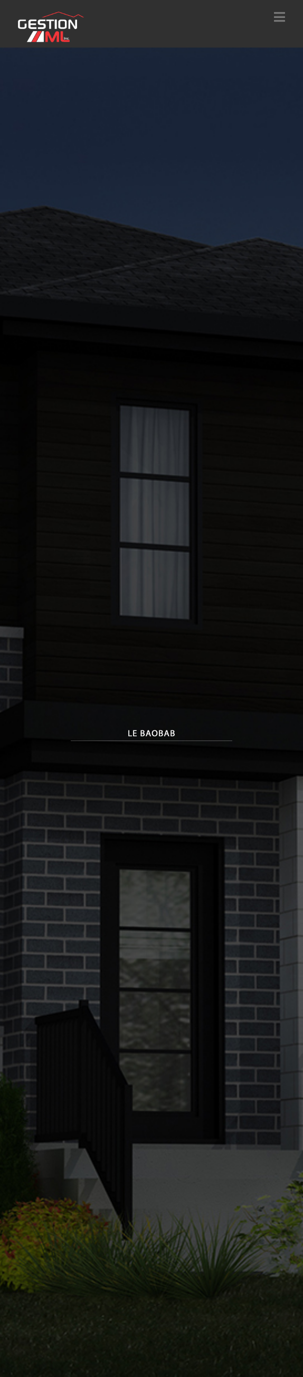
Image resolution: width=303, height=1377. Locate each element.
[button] (279, 17)
